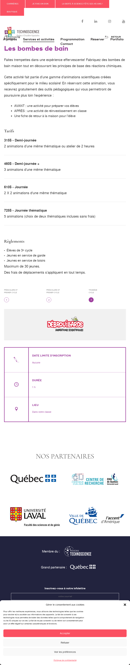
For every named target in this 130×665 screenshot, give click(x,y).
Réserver (97, 39)
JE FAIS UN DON (40, 4)
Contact (66, 44)
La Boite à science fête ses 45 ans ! (82, 4)
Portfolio (117, 39)
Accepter (65, 636)
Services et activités (38, 39)
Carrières (12, 4)
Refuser (65, 646)
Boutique (12, 12)
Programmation (72, 39)
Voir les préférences (65, 655)
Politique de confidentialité (65, 663)
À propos (10, 39)
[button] (125, 608)
